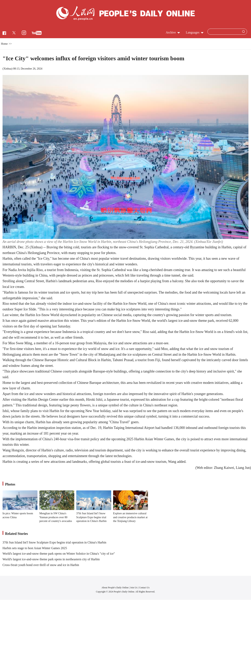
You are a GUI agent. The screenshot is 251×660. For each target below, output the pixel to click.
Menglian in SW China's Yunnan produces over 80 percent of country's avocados (55, 517)
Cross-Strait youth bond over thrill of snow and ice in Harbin (41, 565)
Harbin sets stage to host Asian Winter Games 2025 (35, 548)
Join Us (134, 587)
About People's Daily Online (115, 587)
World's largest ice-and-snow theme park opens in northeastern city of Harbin (51, 559)
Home (4, 43)
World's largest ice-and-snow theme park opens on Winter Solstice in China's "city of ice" (59, 553)
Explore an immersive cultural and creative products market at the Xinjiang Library (130, 517)
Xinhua (7, 68)
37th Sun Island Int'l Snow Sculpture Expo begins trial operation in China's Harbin (91, 517)
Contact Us (144, 587)
